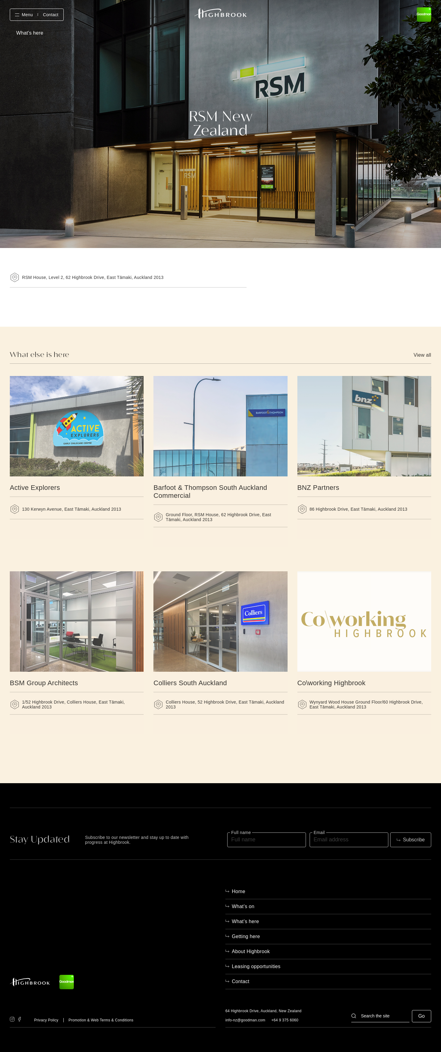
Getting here (246, 936)
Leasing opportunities (256, 966)
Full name (241, 832)
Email (319, 832)
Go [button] (421, 1016)
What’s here (245, 921)
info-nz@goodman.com (245, 1020)
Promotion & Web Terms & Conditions (101, 1020)
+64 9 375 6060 (284, 1020)
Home (238, 891)
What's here (29, 33)
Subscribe (414, 839)
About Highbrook (251, 951)
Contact (50, 14)
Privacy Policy (46, 1020)
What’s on (243, 906)
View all (422, 355)
